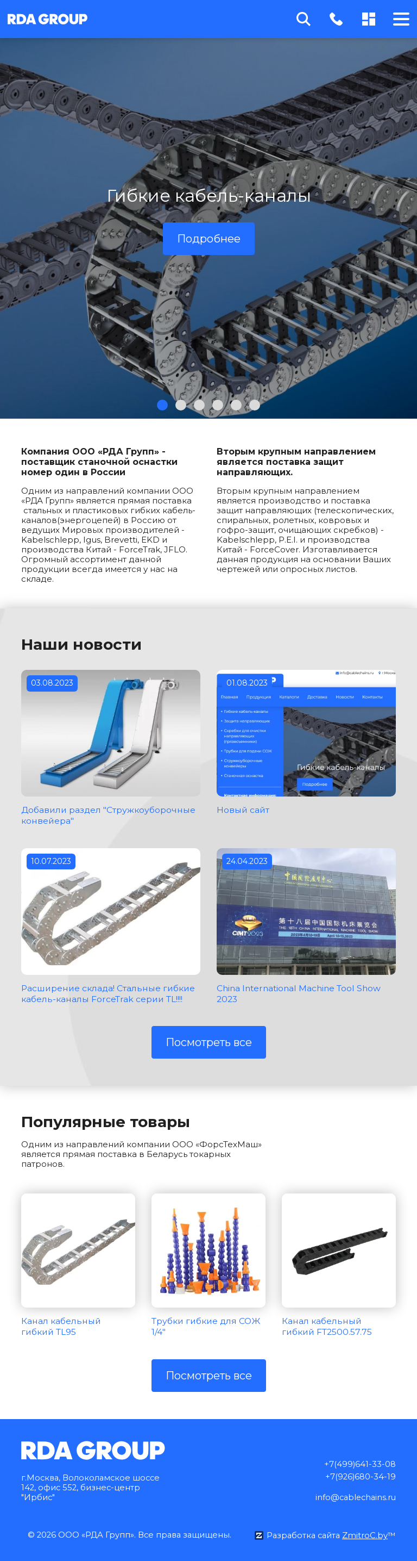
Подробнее (209, 238)
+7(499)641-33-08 (360, 1462)
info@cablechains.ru (354, 1495)
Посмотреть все (209, 1041)
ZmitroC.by (365, 1533)
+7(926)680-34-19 (360, 1474)
